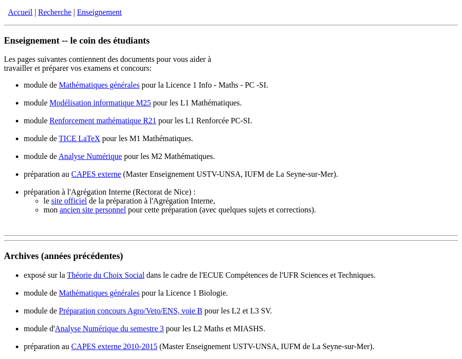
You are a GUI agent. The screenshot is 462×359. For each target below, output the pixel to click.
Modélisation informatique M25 (100, 103)
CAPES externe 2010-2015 (114, 346)
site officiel (69, 201)
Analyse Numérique (90, 156)
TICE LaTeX (79, 138)
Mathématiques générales (99, 85)
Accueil (20, 12)
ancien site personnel (92, 209)
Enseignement (99, 12)
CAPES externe (96, 174)
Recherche (55, 12)
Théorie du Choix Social (105, 275)
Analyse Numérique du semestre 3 (109, 328)
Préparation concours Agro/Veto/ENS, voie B (130, 311)
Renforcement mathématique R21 (102, 120)
